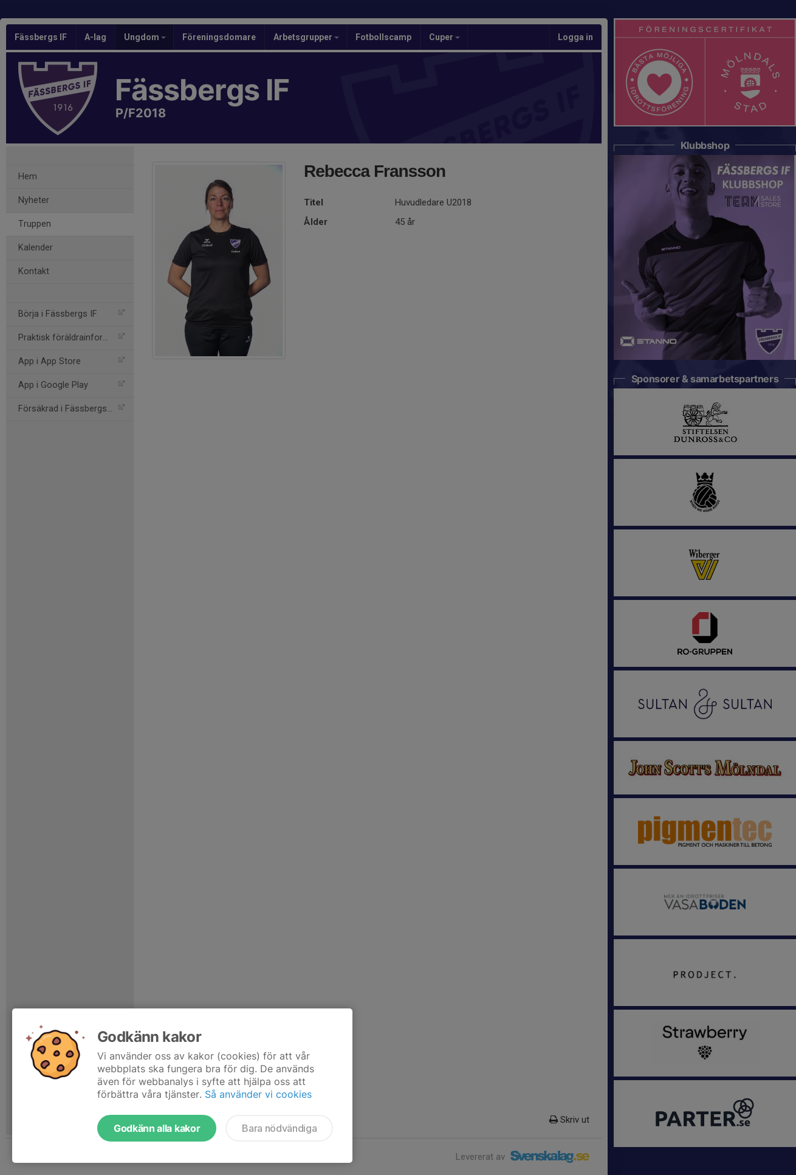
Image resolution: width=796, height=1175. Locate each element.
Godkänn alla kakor (157, 1128)
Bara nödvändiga (279, 1128)
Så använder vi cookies (258, 1094)
